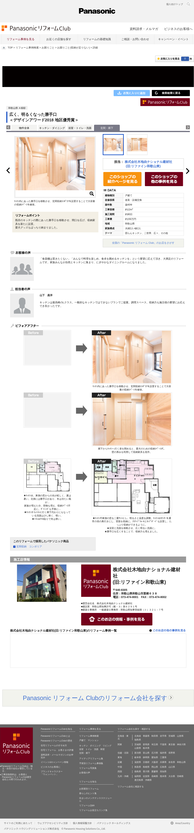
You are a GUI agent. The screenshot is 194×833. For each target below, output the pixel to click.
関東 (120, 744)
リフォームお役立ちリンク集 (93, 810)
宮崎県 (180, 776)
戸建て (82, 740)
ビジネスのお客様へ (178, 29)
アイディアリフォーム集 (91, 758)
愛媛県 (154, 771)
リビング (107, 745)
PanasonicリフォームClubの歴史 (56, 740)
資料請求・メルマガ (144, 29)
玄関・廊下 (84, 753)
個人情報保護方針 (82, 823)
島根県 (146, 767)
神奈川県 (181, 744)
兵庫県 (163, 762)
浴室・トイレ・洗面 (79, 128)
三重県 (163, 757)
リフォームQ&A (86, 805)
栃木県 (146, 748)
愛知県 (154, 757)
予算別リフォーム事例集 (91, 763)
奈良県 (171, 762)
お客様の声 (84, 772)
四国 (120, 771)
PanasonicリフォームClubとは (55, 736)
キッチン (83, 745)
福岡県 (137, 776)
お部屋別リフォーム (89, 789)
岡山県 (154, 767)
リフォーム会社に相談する (131, 786)
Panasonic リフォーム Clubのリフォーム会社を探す (95, 698)
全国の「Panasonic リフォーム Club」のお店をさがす (143, 242)
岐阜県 (137, 757)
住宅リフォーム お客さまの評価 (57, 750)
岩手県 (163, 736)
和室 (102, 749)
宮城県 (171, 736)
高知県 (163, 771)
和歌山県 (181, 762)
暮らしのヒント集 (88, 793)
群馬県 (146, 744)
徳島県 (137, 771)
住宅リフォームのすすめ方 (54, 745)
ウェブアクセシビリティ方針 (52, 823)
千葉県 (163, 744)
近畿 (120, 762)
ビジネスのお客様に (50, 767)
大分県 (171, 776)
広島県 (163, 767)
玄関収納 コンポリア (29, 546)
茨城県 (137, 744)
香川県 (146, 771)
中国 (120, 767)
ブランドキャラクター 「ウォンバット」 (52, 772)
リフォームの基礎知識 (97, 39)
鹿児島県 (138, 780)
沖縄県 (148, 780)
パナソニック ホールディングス (113, 823)
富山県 (146, 753)
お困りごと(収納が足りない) (73, 47)
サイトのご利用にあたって (18, 823)
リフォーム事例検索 (27, 47)
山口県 (171, 767)
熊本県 (163, 776)
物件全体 (24, 128)
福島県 (137, 739)
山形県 (180, 736)
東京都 (171, 744)
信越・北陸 (123, 753)
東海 (120, 757)
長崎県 (154, 776)
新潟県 (137, 753)
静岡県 (146, 757)
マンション (93, 740)
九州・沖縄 (123, 776)
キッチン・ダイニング (52, 128)
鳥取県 (137, 767)
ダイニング (95, 745)
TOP (10, 47)
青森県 (146, 736)
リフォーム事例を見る (20, 39)
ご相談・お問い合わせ (135, 39)
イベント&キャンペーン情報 (54, 762)
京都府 (146, 762)
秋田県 (154, 736)
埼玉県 (154, 744)
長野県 (171, 753)
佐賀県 (146, 776)
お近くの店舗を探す (58, 39)
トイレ (89, 749)
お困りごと (48, 47)
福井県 (163, 753)
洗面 (96, 749)
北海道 (137, 736)
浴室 (81, 749)
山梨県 (137, 748)
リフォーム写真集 (88, 768)
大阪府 (154, 762)
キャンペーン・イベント (173, 39)
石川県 (154, 753)
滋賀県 (137, 762)
